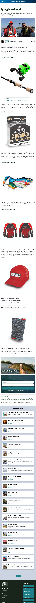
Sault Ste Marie (27, 597)
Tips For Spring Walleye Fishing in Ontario (16, 100)
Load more (18, 575)
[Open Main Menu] (2, 1)
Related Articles (8, 98)
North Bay (4, 591)
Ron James (7, 40)
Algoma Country (4, 590)
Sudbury (3, 597)
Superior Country (5, 600)
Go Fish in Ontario (19, 5)
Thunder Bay (4, 602)
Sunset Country (4, 598)
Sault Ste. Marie (4, 595)
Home (15, 5)
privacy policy (26, 390)
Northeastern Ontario (5, 593)
